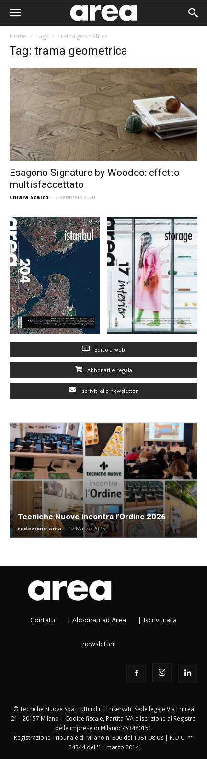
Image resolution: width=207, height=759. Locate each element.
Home (18, 36)
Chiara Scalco (29, 197)
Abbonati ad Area (99, 619)
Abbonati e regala (103, 370)
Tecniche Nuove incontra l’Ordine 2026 (92, 516)
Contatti (42, 619)
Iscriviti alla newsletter (103, 390)
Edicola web (103, 349)
